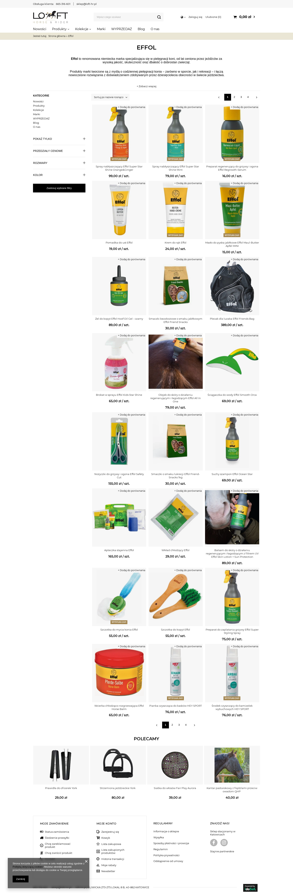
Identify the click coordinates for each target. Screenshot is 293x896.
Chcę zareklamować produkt (57, 845)
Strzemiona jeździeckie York (118, 788)
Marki (101, 29)
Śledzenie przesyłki (57, 837)
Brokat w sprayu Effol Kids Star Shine (119, 394)
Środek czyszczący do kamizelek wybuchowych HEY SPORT (232, 707)
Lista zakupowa (111, 844)
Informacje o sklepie (166, 831)
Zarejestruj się (110, 831)
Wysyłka (158, 837)
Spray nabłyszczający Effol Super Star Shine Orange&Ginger (119, 168)
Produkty (59, 29)
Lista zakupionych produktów (112, 851)
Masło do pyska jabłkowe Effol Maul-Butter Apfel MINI (232, 244)
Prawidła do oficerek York (61, 788)
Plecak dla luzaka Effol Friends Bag (232, 318)
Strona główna (56, 36)
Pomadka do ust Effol (119, 242)
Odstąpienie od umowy (168, 861)
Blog (141, 29)
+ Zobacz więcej (146, 86)
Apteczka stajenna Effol (119, 550)
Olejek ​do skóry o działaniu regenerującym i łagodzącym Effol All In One (175, 398)
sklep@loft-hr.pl (87, 3)
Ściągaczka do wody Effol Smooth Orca (232, 394)
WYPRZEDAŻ (121, 29)
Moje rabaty (108, 865)
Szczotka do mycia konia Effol (119, 629)
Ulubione (213, 16)
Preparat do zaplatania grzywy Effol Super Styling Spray (232, 631)
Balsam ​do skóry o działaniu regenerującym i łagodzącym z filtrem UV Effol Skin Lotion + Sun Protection (232, 553)
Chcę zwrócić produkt (58, 853)
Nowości (39, 29)
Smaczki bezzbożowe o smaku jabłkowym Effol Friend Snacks (175, 320)
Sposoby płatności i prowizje (171, 843)
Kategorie (41, 95)
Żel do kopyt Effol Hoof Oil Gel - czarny (119, 318)
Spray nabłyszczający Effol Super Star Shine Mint (175, 168)
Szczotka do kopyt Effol (175, 629)
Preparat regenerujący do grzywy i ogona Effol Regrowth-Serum (232, 168)
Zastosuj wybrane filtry (59, 188)
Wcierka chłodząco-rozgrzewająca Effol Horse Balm (119, 707)
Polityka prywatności (166, 855)
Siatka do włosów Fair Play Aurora (175, 788)
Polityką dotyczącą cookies (28, 866)
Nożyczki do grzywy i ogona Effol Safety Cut (119, 475)
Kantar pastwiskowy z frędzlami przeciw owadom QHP (232, 789)
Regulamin (160, 849)
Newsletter (108, 871)
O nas (155, 29)
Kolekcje (81, 29)
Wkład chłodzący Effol (176, 550)
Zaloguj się (195, 16)
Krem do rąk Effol (175, 242)
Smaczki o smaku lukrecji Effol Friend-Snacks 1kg (175, 475)
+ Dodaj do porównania (131, 107)
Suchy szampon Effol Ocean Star (232, 474)
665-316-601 (63, 3)
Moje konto (106, 823)
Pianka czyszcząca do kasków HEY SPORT (175, 705)
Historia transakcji (112, 859)
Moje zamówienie (54, 823)
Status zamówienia (57, 831)
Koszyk (105, 837)
